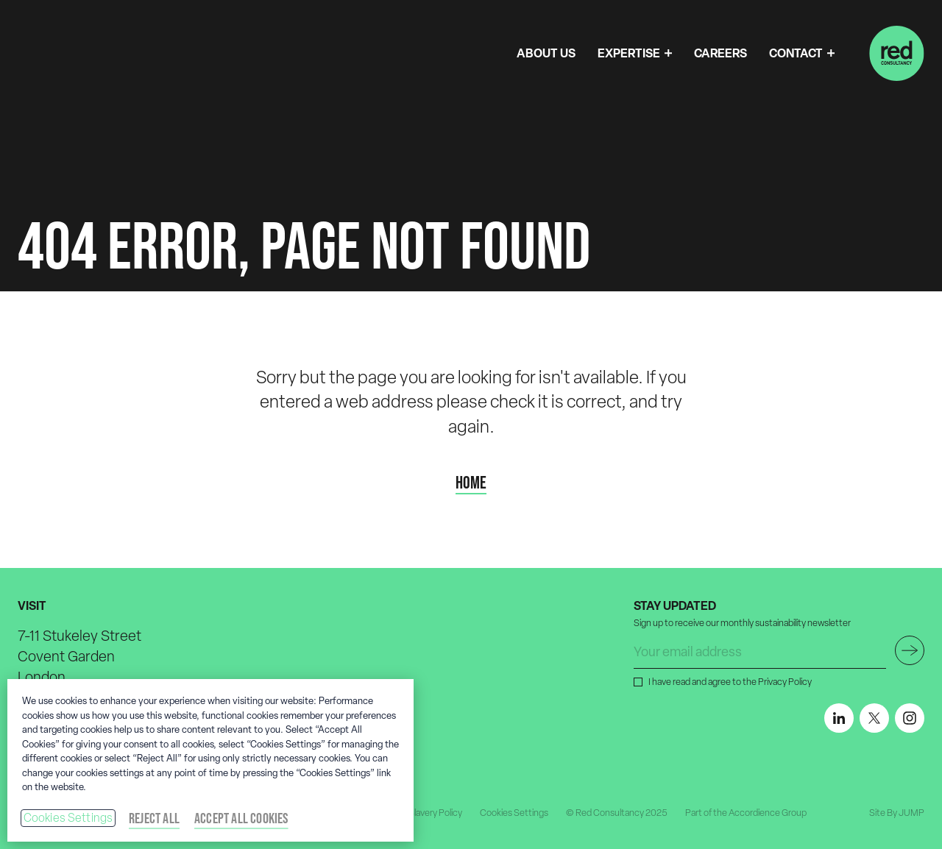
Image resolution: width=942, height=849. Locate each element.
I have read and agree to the (729, 681)
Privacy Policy (785, 681)
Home (471, 482)
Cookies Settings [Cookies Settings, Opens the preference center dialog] (68, 818)
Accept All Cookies (241, 818)
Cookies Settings (514, 812)
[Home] (896, 53)
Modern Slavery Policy (418, 812)
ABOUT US (546, 53)
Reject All (154, 818)
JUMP (911, 812)
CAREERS (720, 53)
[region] (210, 760)
